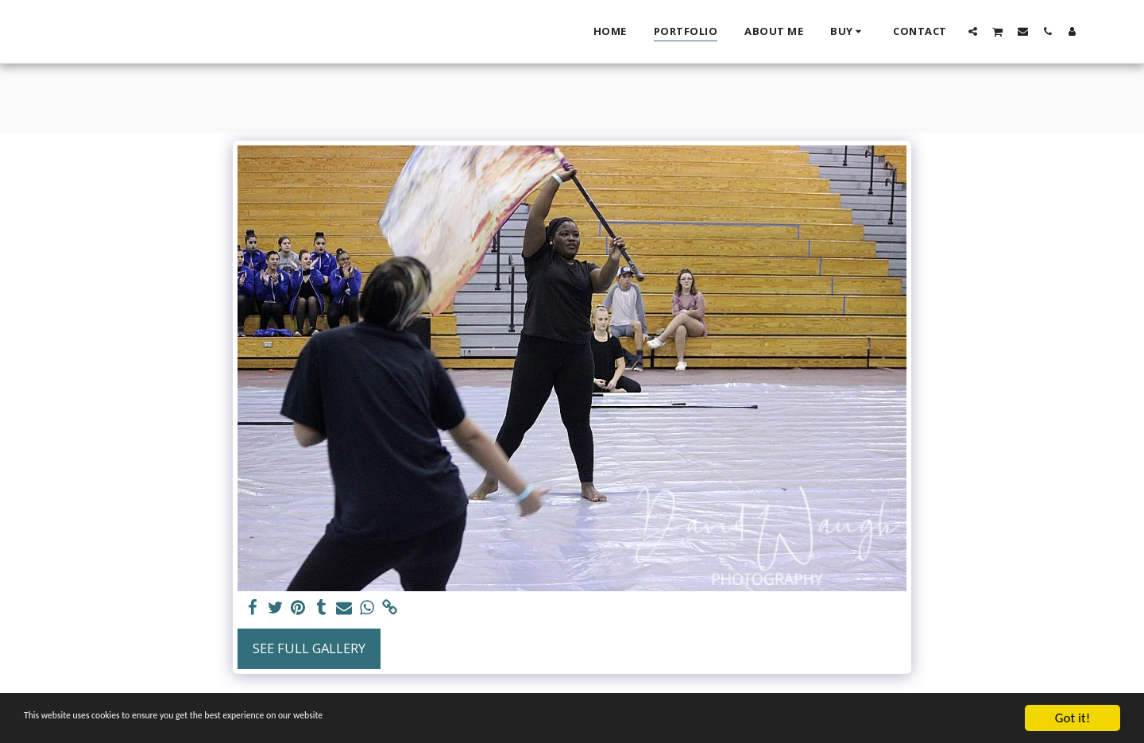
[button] (972, 31)
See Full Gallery (309, 648)
